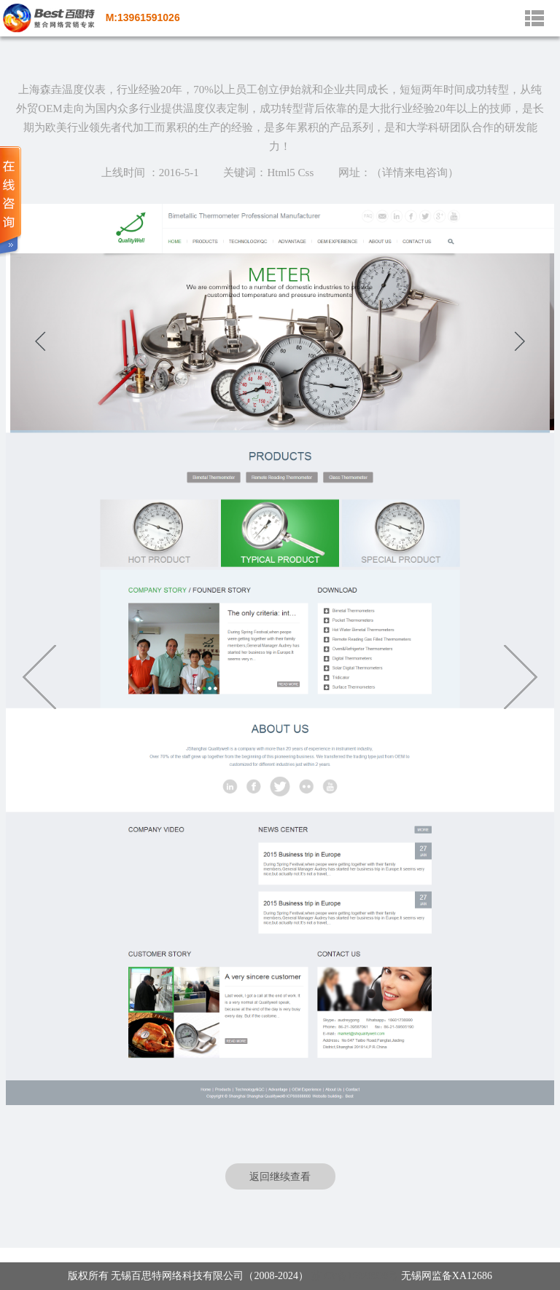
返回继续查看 (280, 1176)
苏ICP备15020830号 (355, 1275)
